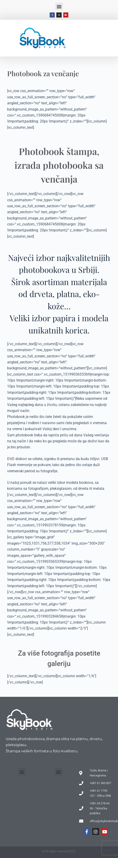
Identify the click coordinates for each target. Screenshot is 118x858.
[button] (59, 6)
